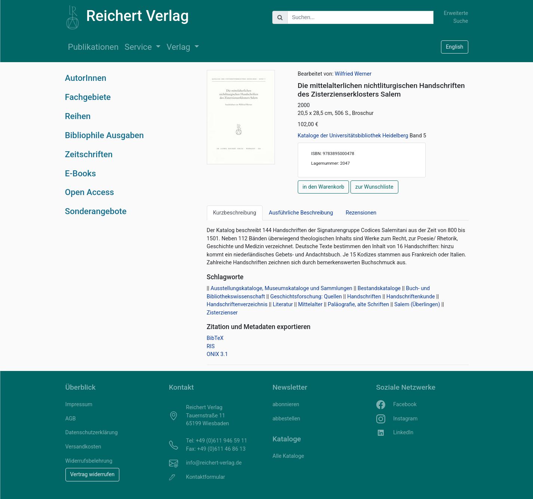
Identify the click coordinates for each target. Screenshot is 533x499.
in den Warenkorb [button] (323, 187)
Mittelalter (310, 304)
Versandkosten (83, 447)
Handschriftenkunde (410, 296)
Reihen (78, 116)
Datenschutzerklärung (91, 432)
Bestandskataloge (379, 288)
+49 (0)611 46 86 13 (221, 449)
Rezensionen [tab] (361, 213)
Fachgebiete (88, 97)
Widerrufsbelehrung (89, 461)
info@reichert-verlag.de (214, 463)
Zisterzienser (222, 313)
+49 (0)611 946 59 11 (221, 441)
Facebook (405, 404)
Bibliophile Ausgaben (104, 135)
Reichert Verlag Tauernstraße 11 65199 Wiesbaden (207, 415)
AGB (70, 419)
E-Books (80, 173)
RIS (211, 346)
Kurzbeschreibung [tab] (234, 213)
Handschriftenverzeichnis (237, 304)
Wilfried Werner (353, 74)
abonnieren (286, 404)
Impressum (78, 404)
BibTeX (215, 338)
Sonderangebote (96, 211)
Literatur (283, 304)
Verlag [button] (179, 47)
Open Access (89, 192)
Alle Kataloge (288, 456)
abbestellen (286, 419)
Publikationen (93, 47)
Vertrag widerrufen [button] (92, 474)
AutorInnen (86, 78)
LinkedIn (403, 432)
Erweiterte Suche (456, 17)
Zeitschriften (89, 154)
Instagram (405, 419)
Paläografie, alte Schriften (358, 304)
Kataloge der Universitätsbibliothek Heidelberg (354, 136)
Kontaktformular (205, 477)
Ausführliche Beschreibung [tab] (301, 213)
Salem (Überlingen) (417, 304)
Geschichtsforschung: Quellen (306, 296)
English (454, 47)
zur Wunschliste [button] (374, 187)
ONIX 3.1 (217, 354)
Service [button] (139, 47)
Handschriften (364, 296)
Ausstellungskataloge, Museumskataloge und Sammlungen (281, 288)
